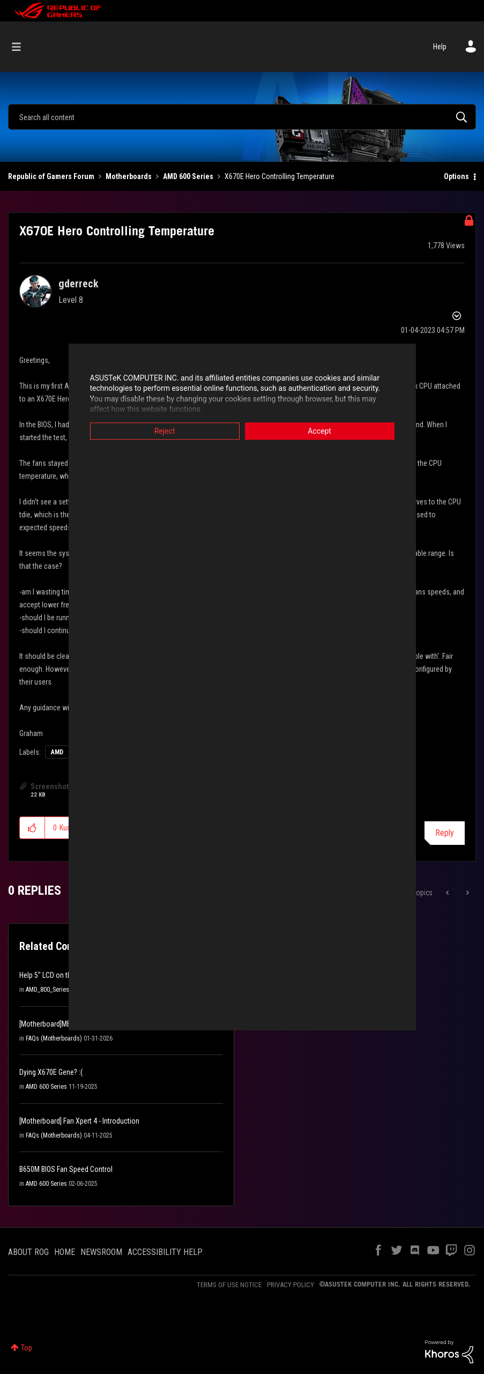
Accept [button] (319, 431)
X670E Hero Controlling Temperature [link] (279, 176)
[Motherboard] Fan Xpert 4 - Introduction (79, 1121)
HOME (64, 1252)
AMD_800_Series (47, 989)
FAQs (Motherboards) (54, 1038)
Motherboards (129, 176)
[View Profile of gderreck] (78, 283)
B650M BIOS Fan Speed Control (66, 1169)
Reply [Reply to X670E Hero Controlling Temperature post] (444, 833)
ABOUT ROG (28, 1252)
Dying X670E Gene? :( (51, 1072)
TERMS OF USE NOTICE (229, 1285)
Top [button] (26, 1347)
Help (439, 46)
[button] (32, 827)
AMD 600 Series (188, 176)
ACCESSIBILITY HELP (165, 1252)
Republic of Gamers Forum (51, 176)
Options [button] (456, 176)
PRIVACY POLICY (290, 1285)
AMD (57, 752)
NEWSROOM (101, 1252)
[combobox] (242, 117)
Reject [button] (164, 431)
